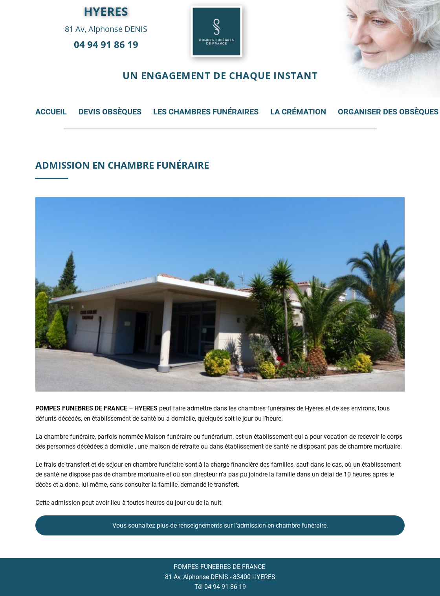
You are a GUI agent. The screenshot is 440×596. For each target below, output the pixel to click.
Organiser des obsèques (388, 111)
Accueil (51, 111)
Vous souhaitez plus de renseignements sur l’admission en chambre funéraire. (220, 525)
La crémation (298, 111)
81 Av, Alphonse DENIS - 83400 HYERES (220, 577)
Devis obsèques (110, 111)
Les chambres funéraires (205, 111)
